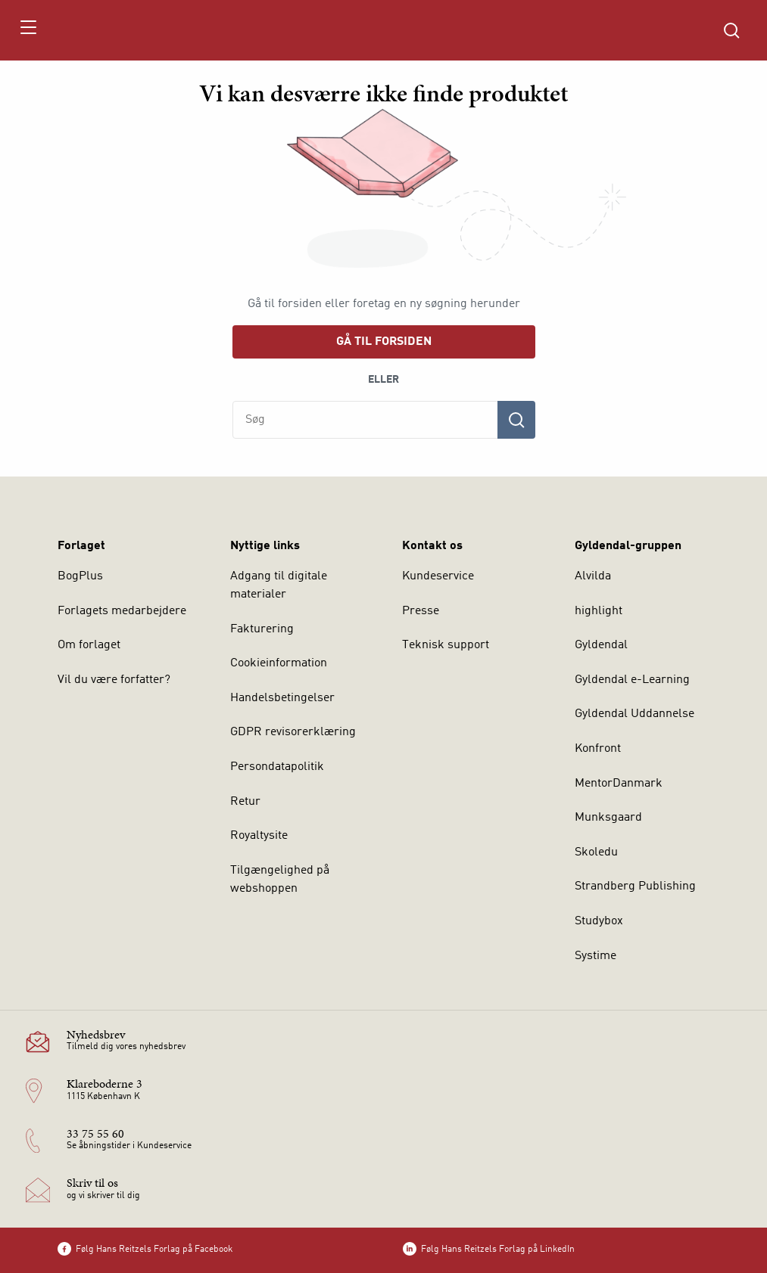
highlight (598, 611)
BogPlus (80, 576)
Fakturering (262, 629)
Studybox (599, 921)
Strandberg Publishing (635, 886)
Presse (420, 611)
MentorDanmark (619, 784)
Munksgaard (608, 818)
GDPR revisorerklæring (293, 732)
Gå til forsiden (384, 342)
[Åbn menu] (27, 30)
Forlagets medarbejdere (122, 611)
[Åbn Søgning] (731, 30)
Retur (245, 802)
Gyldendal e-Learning (632, 680)
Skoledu (596, 852)
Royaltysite (259, 836)
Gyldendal (601, 645)
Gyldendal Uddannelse (634, 714)
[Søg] (516, 420)
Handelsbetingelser (282, 698)
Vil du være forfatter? (114, 680)
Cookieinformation (278, 663)
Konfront (598, 749)
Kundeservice (438, 576)
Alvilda (593, 576)
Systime (595, 956)
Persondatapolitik (277, 767)
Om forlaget (89, 645)
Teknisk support (445, 645)
